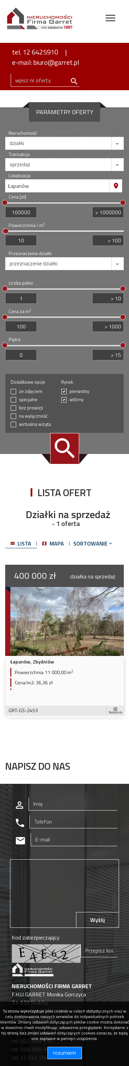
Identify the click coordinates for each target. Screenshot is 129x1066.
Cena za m (20, 311)
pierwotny (79, 391)
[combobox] (57, 185)
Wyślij (97, 920)
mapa (53, 543)
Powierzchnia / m (27, 225)
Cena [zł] (17, 197)
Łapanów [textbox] (18, 186)
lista (21, 543)
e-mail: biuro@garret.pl (45, 62)
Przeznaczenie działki (30, 253)
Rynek (67, 382)
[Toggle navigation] (110, 19)
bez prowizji (31, 408)
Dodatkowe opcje (28, 382)
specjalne (28, 399)
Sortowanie (93, 543)
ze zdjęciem (30, 391)
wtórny (76, 399)
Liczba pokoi (21, 283)
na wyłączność (33, 416)
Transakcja (19, 154)
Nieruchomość (23, 133)
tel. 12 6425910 (35, 52)
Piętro (15, 339)
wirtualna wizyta (35, 424)
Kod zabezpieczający (36, 937)
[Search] (45, 80)
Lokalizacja (19, 175)
